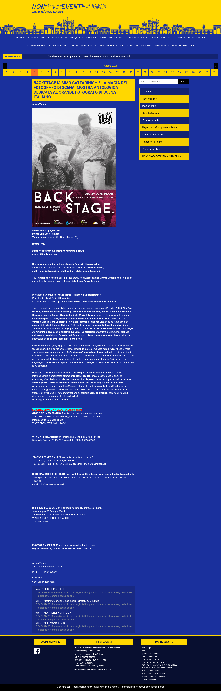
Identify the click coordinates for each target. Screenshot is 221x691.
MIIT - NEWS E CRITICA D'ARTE (154, 673)
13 (89, 72)
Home (20, 37)
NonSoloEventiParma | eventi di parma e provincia (70, 8)
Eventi (144, 650)
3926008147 (87, 663)
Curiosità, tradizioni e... (153, 134)
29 (200, 72)
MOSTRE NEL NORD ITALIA (153, 662)
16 (110, 72)
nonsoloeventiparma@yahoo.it (87, 650)
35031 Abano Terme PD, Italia (47, 566)
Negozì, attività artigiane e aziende (159, 127)
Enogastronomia (150, 120)
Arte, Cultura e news (149, 656)
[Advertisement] (151, 11)
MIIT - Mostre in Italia (150, 671)
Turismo (146, 91)
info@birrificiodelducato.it (72, 514)
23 (158, 72)
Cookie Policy (105, 669)
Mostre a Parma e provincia (152, 45)
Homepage (146, 648)
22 (152, 72)
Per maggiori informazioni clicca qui (50, 399)
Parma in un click (151, 149)
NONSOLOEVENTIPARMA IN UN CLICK (161, 156)
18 (124, 72)
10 (69, 72)
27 (186, 72)
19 (131, 72)
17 (117, 72)
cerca (183, 81)
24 (165, 72)
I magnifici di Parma (152, 141)
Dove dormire (149, 105)
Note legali (79, 669)
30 (207, 72)
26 (179, 72)
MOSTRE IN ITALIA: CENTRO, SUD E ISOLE (159, 665)
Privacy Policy (91, 669)
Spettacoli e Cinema (149, 653)
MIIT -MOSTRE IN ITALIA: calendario (156, 668)
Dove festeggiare (150, 113)
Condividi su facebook (43, 581)
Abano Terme (39, 104)
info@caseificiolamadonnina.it (47, 420)
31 (214, 72)
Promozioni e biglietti (113, 37)
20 (138, 72)
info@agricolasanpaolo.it (52, 484)
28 (193, 72)
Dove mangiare (150, 98)
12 (82, 72)
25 (172, 72)
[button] (33, 38)
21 (145, 72)
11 (76, 72)
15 (103, 72)
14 (96, 72)
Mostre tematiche (148, 679)
